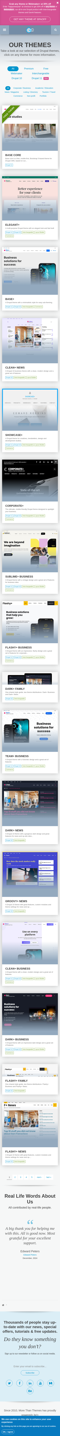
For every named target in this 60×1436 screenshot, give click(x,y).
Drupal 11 (40, 78)
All (13, 68)
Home (3, 1305)
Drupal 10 (17, 78)
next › (39, 1177)
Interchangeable (40, 73)
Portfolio (43, 96)
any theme (50, 6)
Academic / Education (44, 88)
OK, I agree (8, 1432)
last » (48, 1177)
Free (45, 68)
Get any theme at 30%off (30, 19)
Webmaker (16, 73)
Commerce (18, 96)
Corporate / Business (22, 88)
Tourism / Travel (48, 92)
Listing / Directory (30, 92)
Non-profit (31, 96)
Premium (29, 68)
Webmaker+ (9, 9)
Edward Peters (29, 1255)
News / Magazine (12, 92)
